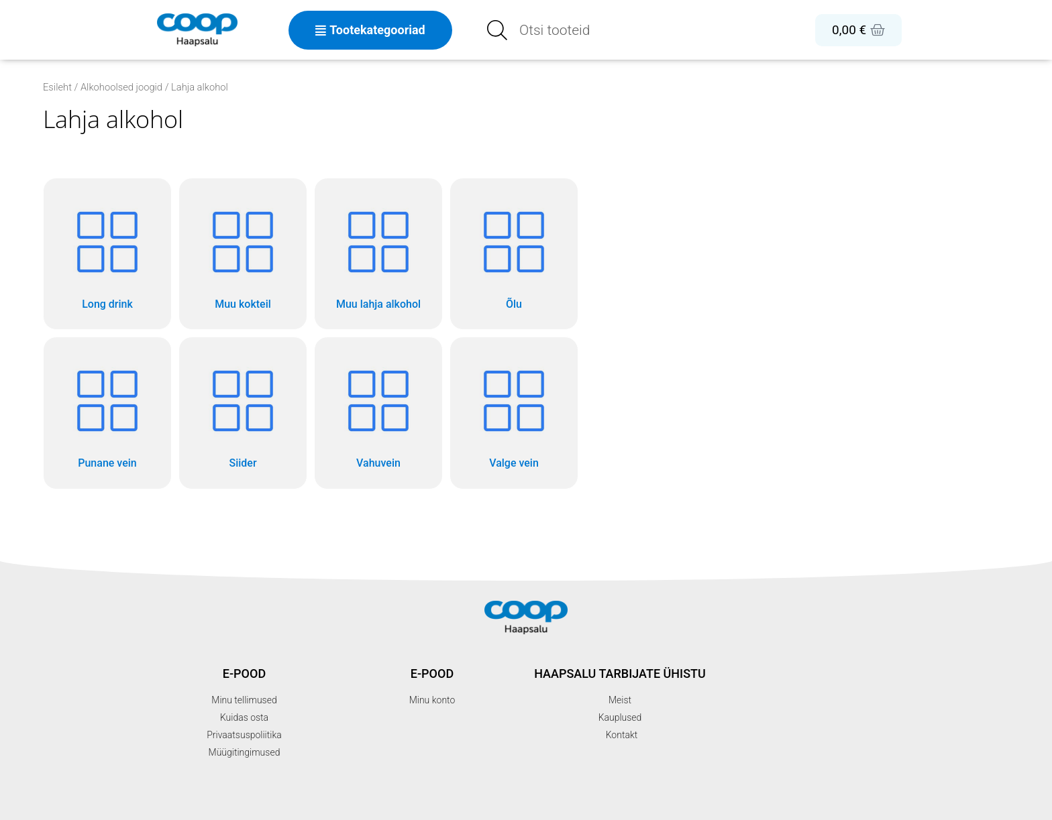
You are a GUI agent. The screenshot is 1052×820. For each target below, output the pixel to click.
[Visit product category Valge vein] (514, 413)
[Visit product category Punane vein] (107, 413)
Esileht (57, 87)
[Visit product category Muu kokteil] (243, 254)
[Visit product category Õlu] (514, 254)
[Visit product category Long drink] (107, 254)
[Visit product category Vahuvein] (378, 413)
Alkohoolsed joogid (121, 87)
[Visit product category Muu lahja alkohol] (378, 254)
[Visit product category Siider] (243, 413)
